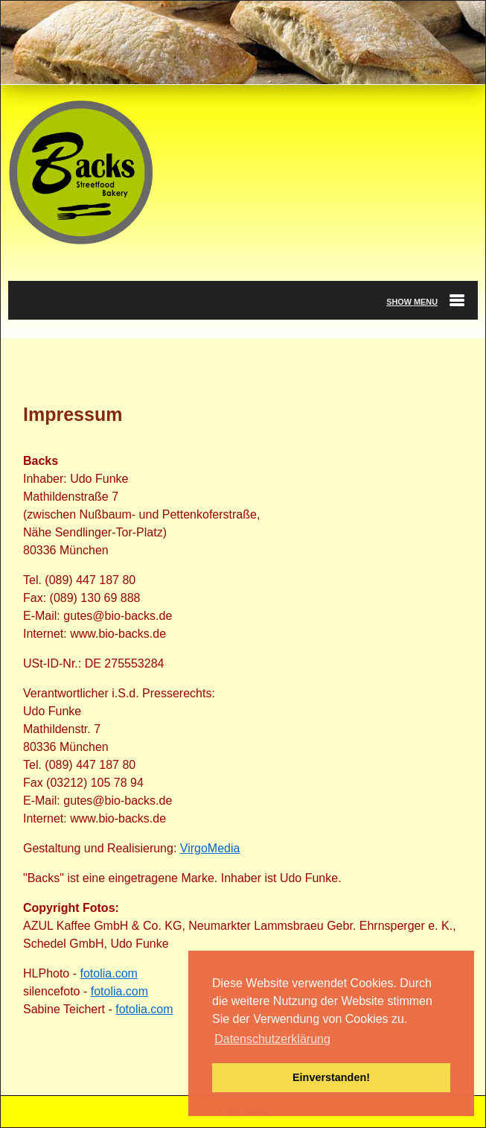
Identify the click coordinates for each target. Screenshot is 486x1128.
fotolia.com (108, 973)
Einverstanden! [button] (331, 1077)
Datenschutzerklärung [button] (272, 1039)
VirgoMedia (210, 848)
